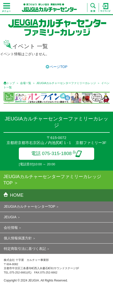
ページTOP (59, 67)
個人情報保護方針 (18, 238)
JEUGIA (10, 217)
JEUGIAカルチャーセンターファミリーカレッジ (66, 83)
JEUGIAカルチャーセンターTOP (29, 206)
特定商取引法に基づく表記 (25, 249)
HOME (14, 195)
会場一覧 (25, 83)
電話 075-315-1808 (56, 153)
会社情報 (11, 228)
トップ (11, 83)
